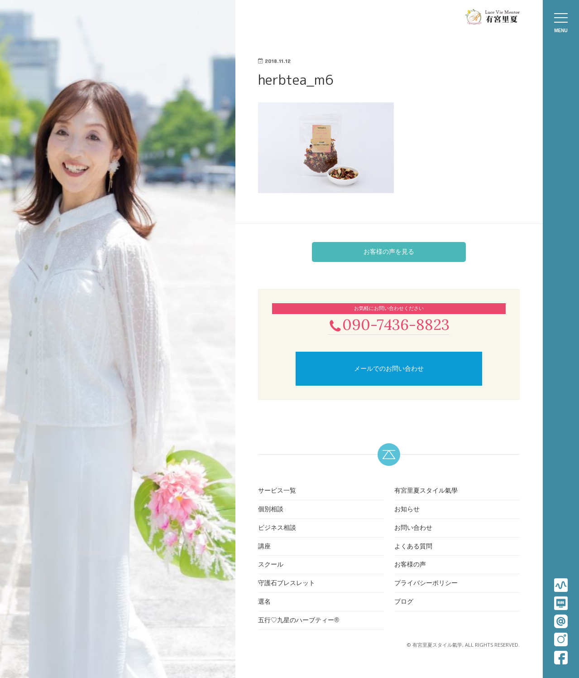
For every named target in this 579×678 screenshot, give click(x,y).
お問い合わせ (413, 528)
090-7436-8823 (388, 324)
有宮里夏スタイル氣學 (426, 491)
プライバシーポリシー (426, 583)
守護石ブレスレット (286, 583)
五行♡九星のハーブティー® (298, 621)
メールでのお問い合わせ (389, 369)
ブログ (403, 602)
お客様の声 (410, 565)
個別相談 (270, 509)
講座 (264, 547)
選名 (264, 602)
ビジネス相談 (277, 528)
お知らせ (407, 509)
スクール (270, 565)
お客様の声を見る (389, 251)
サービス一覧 (277, 491)
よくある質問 (413, 547)
